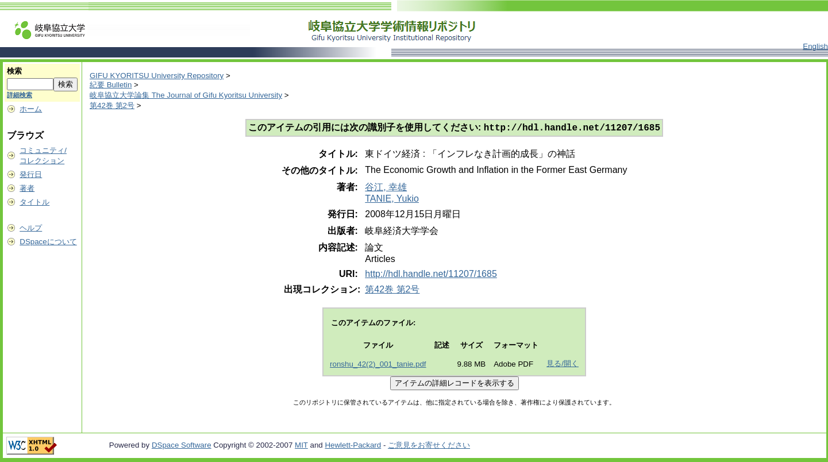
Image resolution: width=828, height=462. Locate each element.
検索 (14, 71)
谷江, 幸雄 (386, 188)
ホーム (31, 109)
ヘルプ (31, 228)
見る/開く (562, 364)
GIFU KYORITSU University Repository (157, 75)
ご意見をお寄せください (429, 446)
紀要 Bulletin (111, 84)
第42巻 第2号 (112, 105)
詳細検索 (19, 94)
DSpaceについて (48, 241)
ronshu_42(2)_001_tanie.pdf (378, 365)
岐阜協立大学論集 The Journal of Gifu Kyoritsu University (186, 95)
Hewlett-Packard (353, 446)
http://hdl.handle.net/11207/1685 (431, 275)
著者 (27, 188)
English (815, 46)
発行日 (31, 174)
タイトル (34, 202)
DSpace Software (181, 446)
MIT (301, 446)
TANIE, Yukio (392, 200)
